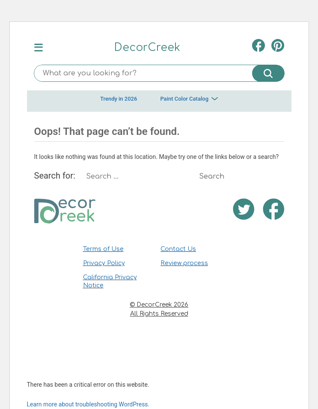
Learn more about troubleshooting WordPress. (88, 404)
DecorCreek (147, 48)
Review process (184, 263)
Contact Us (178, 249)
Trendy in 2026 (118, 99)
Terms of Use (103, 249)
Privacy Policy (104, 263)
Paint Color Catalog (189, 99)
